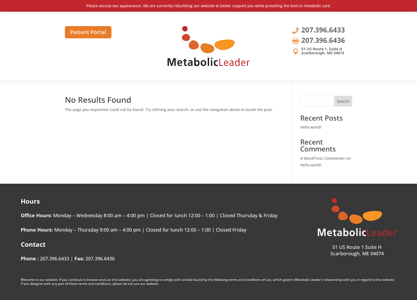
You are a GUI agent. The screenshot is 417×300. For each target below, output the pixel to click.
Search (343, 101)
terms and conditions (245, 279)
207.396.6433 (54, 258)
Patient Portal (88, 32)
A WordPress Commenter (322, 158)
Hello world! (311, 127)
